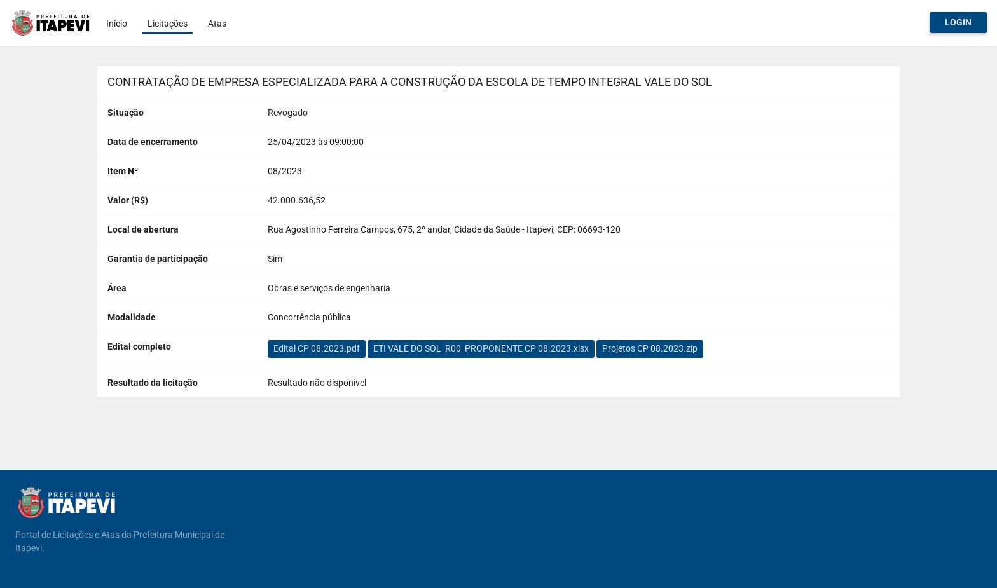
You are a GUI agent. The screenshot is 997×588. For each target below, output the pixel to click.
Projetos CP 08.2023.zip (650, 348)
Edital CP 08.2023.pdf (316, 348)
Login (958, 22)
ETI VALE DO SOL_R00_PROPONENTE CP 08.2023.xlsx (481, 348)
